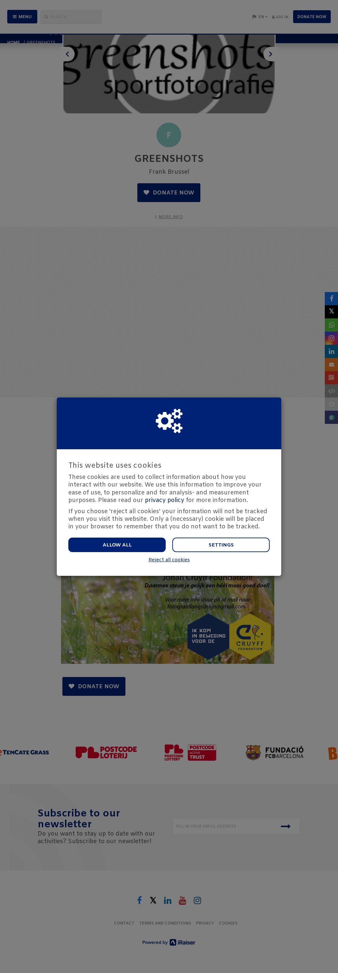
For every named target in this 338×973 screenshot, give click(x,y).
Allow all (117, 545)
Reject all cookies (169, 560)
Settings (221, 545)
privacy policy (164, 500)
